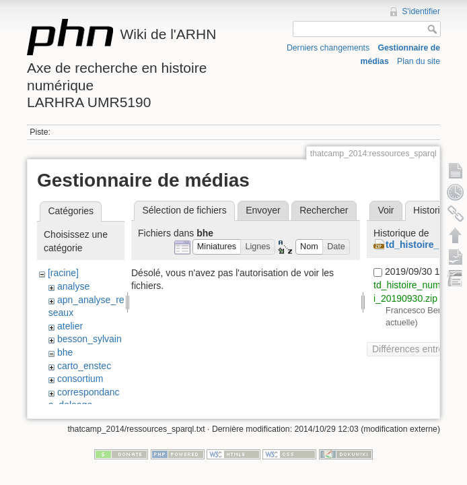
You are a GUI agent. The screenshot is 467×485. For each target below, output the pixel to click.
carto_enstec (84, 365)
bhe (65, 352)
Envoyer (263, 210)
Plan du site (418, 61)
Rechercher (323, 210)
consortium (80, 378)
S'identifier (421, 11)
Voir (386, 210)
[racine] (63, 272)
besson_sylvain (89, 338)
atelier (70, 326)
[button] (217, 247)
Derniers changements (328, 48)
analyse (73, 286)
